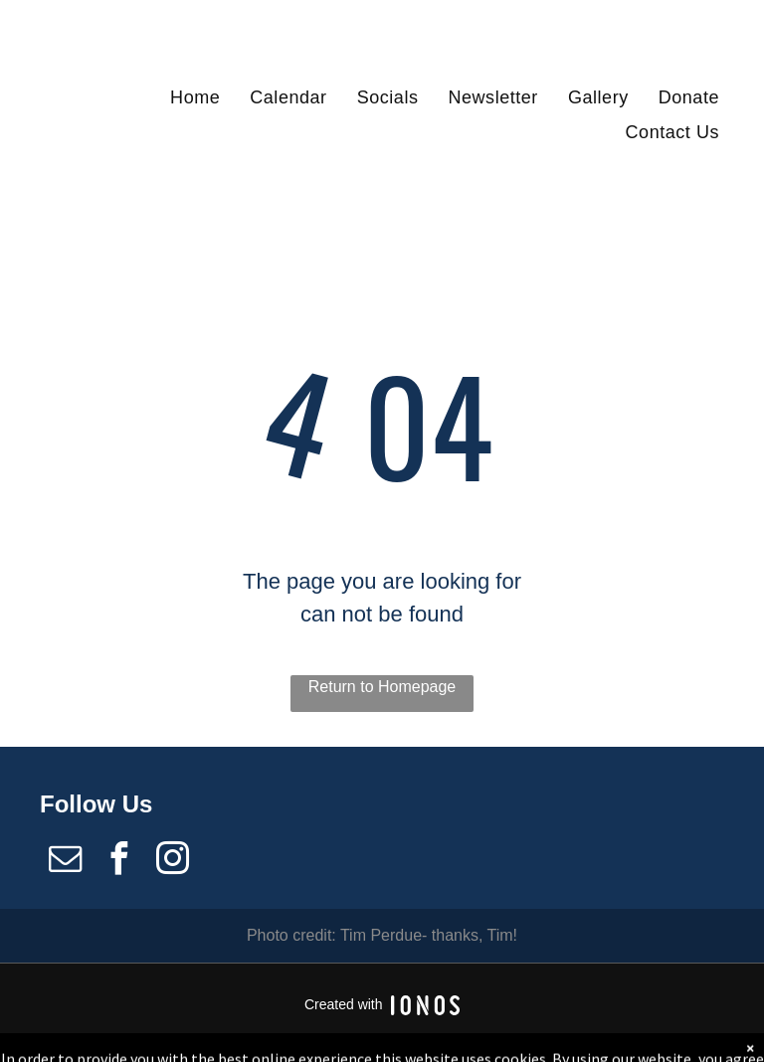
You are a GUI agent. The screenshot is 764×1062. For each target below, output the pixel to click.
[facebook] (118, 861)
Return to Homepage (382, 686)
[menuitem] (195, 97)
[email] (65, 861)
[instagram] (173, 861)
